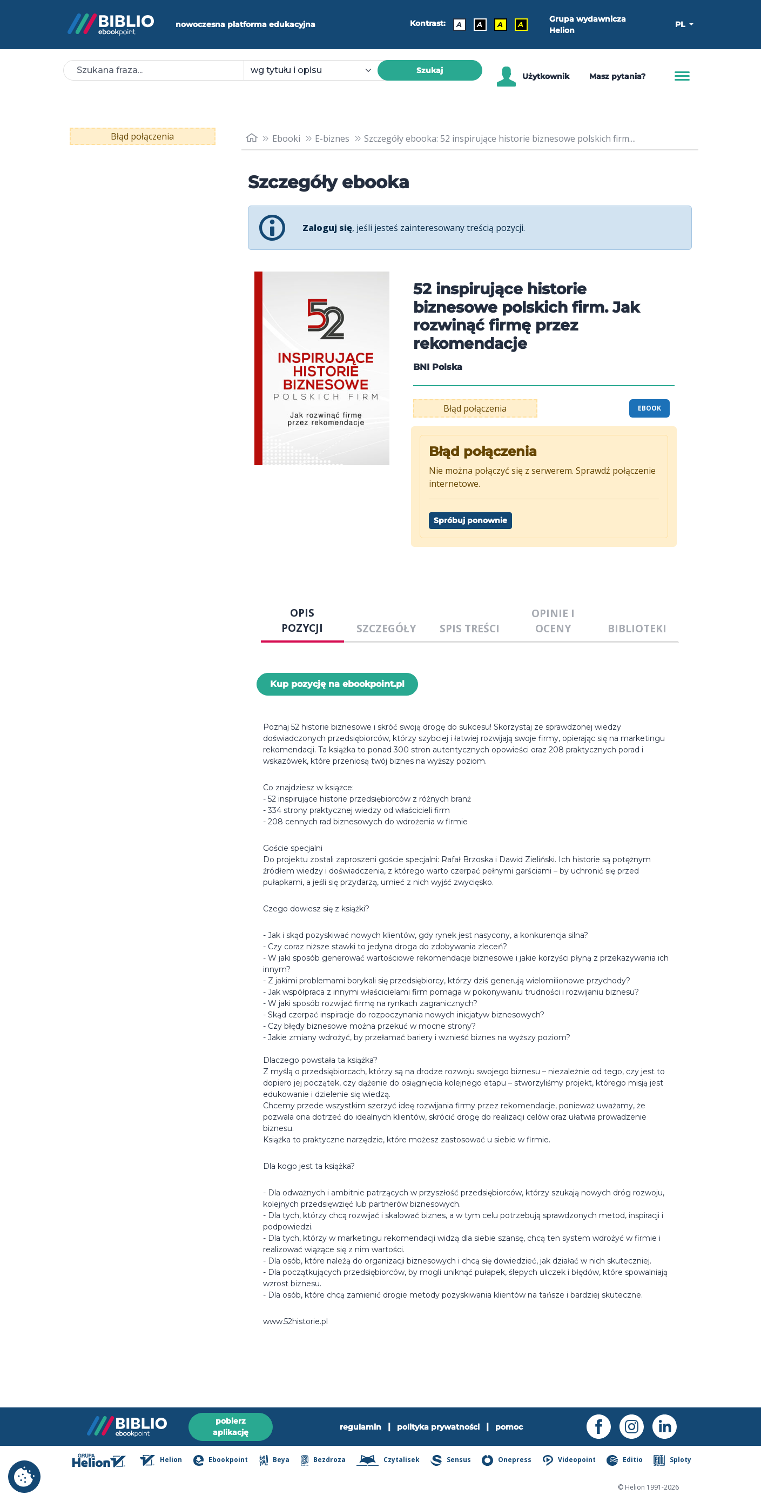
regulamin (360, 1427)
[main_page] (252, 138)
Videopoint (569, 1460)
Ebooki (286, 138)
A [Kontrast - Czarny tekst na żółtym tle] (500, 24)
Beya (274, 1460)
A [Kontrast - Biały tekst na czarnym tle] (479, 24)
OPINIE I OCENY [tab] (553, 621)
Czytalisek (388, 1460)
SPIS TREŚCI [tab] (470, 628)
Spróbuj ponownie (470, 520)
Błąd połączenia (142, 136)
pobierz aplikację (230, 1426)
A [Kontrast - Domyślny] (459, 24)
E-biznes (332, 138)
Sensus (450, 1460)
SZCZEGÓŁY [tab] (386, 628)
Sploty (672, 1460)
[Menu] (682, 76)
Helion (161, 1460)
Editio (624, 1460)
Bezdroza (323, 1460)
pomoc (509, 1427)
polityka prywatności (438, 1427)
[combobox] (317, 70)
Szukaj (429, 70)
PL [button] (681, 24)
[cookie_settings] (24, 1476)
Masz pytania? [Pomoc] (617, 76)
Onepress (506, 1460)
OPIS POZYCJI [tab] (302, 620)
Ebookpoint (220, 1460)
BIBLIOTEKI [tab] (637, 628)
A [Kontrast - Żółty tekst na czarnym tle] (520, 24)
